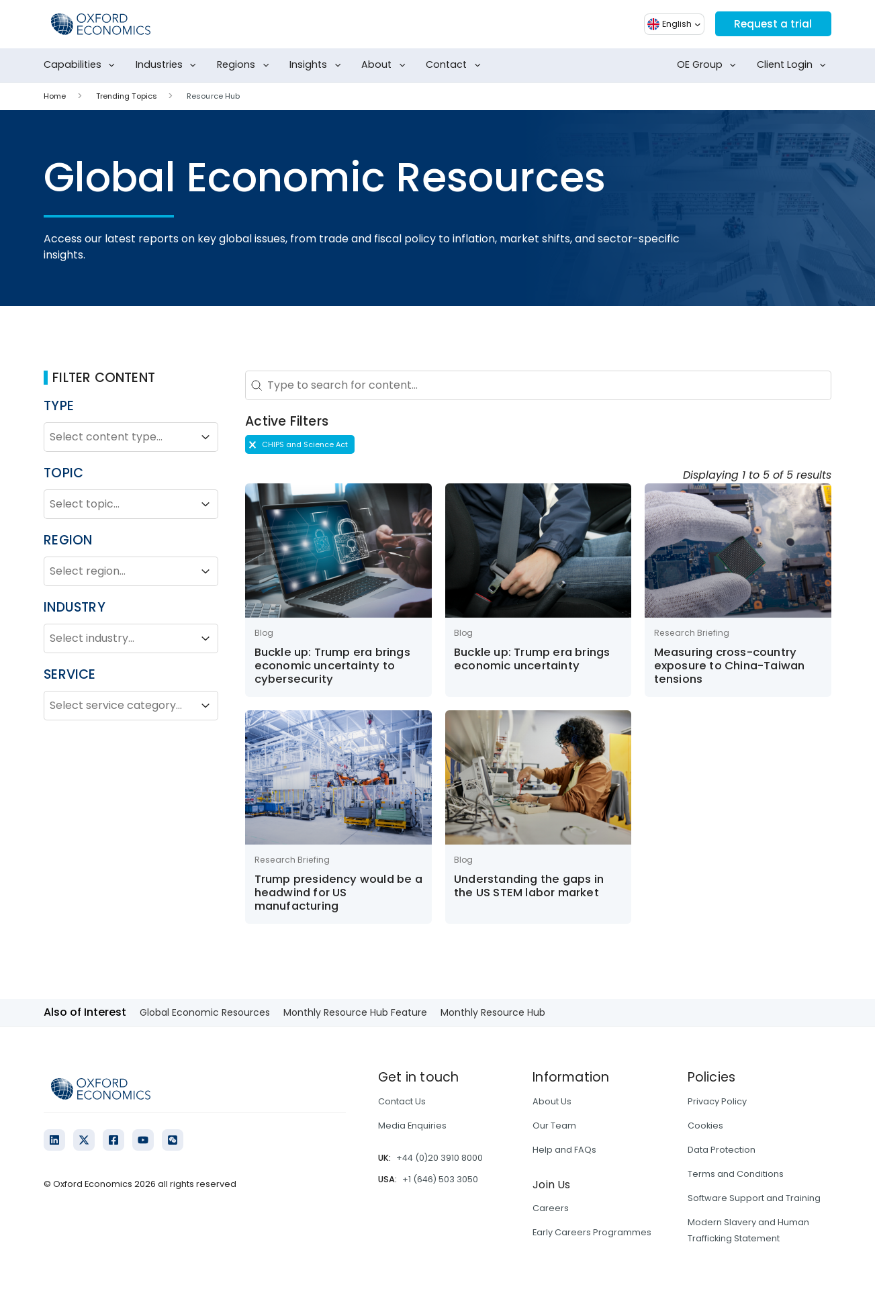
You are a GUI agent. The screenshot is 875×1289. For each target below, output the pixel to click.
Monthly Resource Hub (493, 1012)
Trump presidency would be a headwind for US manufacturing (338, 892)
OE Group (709, 65)
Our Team (554, 1125)
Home (55, 96)
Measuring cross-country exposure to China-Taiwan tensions (729, 665)
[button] (300, 444)
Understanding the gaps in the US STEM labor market (529, 885)
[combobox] (118, 437)
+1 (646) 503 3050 (440, 1179)
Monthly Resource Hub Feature (355, 1012)
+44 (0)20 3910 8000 (439, 1157)
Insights (317, 65)
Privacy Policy (717, 1101)
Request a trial (771, 24)
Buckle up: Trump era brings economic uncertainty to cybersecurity (332, 665)
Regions (245, 65)
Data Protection (721, 1149)
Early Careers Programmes (592, 1232)
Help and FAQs (564, 1149)
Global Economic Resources (205, 1012)
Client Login (794, 65)
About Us (552, 1101)
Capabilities (82, 65)
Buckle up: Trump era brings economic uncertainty (532, 658)
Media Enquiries (412, 1125)
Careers (551, 1208)
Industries (168, 65)
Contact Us (402, 1101)
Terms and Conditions (736, 1174)
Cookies (705, 1125)
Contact (456, 65)
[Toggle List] (205, 437)
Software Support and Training (754, 1198)
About (385, 65)
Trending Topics (127, 96)
